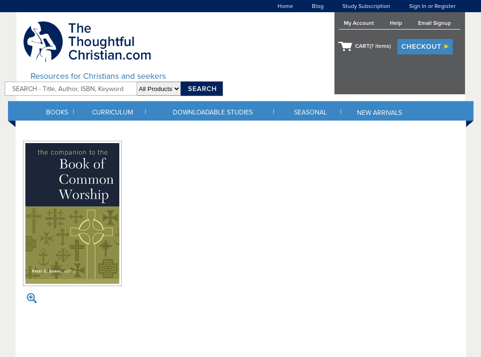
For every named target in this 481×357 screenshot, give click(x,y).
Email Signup (434, 23)
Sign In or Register (432, 6)
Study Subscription (366, 6)
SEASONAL (310, 112)
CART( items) (373, 46)
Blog (318, 6)
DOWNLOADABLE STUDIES (213, 112)
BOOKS (57, 112)
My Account (359, 23)
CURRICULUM (112, 112)
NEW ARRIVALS (379, 113)
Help (396, 23)
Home (285, 6)
